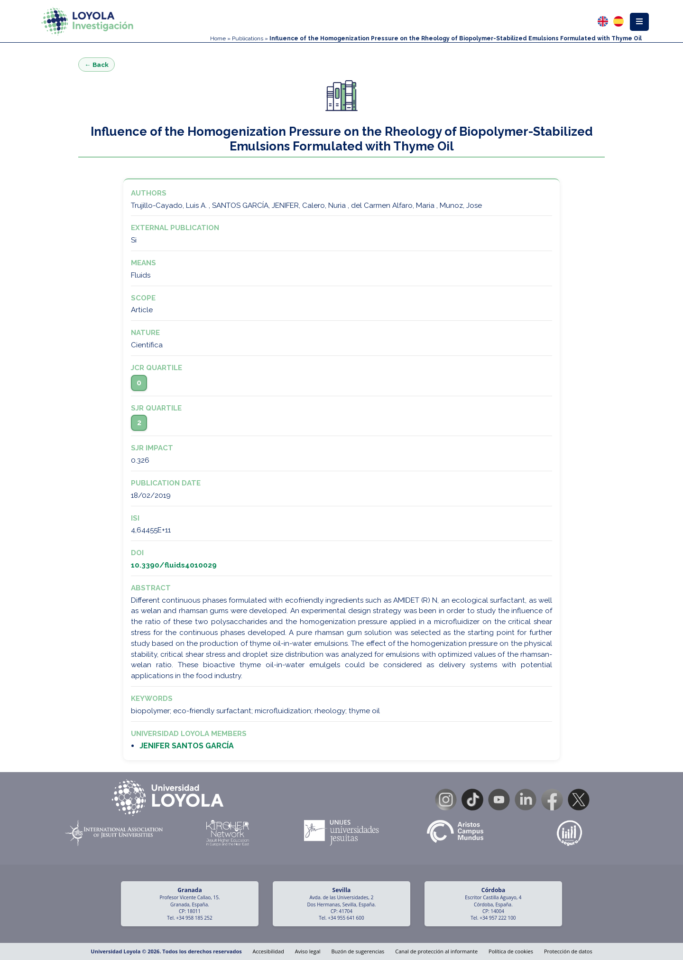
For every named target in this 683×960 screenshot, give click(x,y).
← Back (96, 64)
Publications (247, 38)
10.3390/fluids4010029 (174, 565)
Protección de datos (568, 951)
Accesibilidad (268, 951)
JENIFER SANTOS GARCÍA (186, 745)
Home (218, 38)
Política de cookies (511, 951)
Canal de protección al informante (436, 951)
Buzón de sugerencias (357, 951)
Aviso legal (308, 951)
